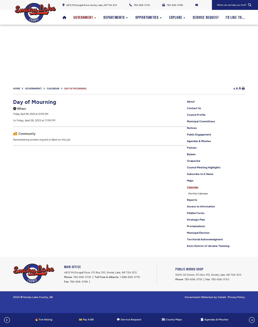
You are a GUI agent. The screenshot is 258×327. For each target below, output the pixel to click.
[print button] (243, 88)
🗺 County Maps (172, 319)
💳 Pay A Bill (86, 319)
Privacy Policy (236, 306)
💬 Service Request (129, 319)
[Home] (64, 17)
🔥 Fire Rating (43, 319)
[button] (249, 5)
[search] (237, 5)
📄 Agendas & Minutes (214, 319)
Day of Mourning (75, 88)
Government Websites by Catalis (205, 306)
